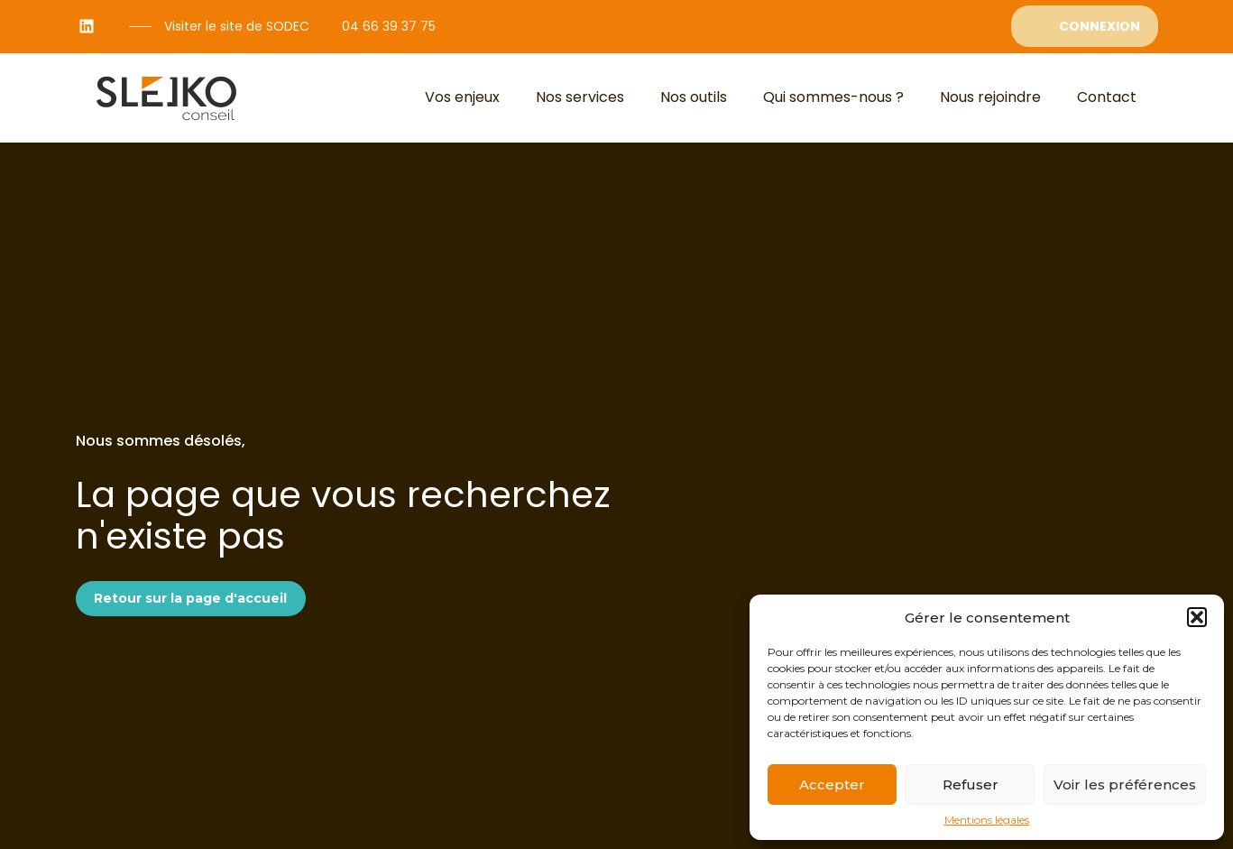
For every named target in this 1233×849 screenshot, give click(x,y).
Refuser (970, 784)
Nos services (580, 97)
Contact (1106, 97)
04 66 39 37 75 (389, 26)
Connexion (1099, 26)
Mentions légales (986, 820)
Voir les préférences (1125, 784)
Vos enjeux (462, 97)
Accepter (832, 784)
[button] (1197, 617)
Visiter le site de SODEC (236, 26)
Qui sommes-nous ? (833, 97)
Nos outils (693, 97)
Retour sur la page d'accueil (190, 598)
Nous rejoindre (990, 97)
